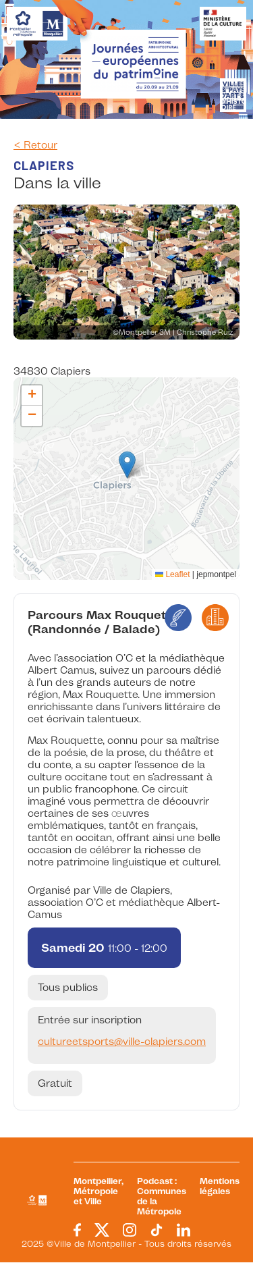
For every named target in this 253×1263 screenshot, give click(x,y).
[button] (127, 465)
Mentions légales (220, 1186)
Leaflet (172, 574)
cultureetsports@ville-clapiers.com (122, 1042)
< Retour (35, 145)
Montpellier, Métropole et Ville (98, 1191)
